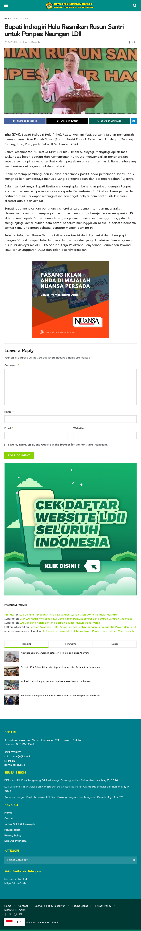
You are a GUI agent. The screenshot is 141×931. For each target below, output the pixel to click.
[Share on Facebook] (25, 121)
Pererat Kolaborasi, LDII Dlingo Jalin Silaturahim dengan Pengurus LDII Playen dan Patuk (83, 628)
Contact (9, 820)
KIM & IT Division (49, 924)
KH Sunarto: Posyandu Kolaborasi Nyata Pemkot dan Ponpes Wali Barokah (88, 632)
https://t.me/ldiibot (16, 885)
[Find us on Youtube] (20, 916)
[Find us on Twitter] (10, 916)
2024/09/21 (11, 42)
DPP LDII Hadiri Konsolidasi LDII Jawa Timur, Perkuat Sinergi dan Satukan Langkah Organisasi (76, 620)
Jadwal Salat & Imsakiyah (19, 826)
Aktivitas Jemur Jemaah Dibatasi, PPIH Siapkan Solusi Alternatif (55, 654)
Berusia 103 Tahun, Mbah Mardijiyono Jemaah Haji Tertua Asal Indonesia (60, 668)
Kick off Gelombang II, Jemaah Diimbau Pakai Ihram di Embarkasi (56, 682)
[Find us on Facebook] (5, 916)
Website (78, 429)
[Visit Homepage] (70, 5)
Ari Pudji (9, 616)
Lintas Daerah (21, 18)
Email (8, 430)
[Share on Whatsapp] (109, 121)
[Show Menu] (6, 5)
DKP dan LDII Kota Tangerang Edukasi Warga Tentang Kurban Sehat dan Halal (52, 782)
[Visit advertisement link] (70, 530)
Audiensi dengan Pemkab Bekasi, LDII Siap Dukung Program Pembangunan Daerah (55, 799)
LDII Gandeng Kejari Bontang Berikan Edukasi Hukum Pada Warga (60, 624)
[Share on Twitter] (67, 121)
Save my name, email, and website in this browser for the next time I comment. (58, 446)
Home (7, 18)
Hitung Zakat (12, 831)
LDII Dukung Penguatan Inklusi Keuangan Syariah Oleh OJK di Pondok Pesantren (68, 616)
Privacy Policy (12, 837)
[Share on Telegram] (134, 121)
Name (9, 413)
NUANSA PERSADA (15, 843)
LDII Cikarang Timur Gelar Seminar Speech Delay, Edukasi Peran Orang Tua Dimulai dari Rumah (62, 788)
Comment (11, 366)
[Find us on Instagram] (15, 916)
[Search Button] (135, 5)
